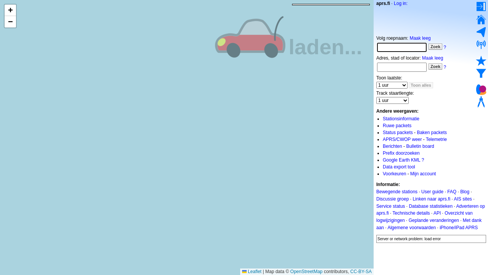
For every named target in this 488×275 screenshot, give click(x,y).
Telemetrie (436, 139)
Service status (390, 206)
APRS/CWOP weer (402, 139)
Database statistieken (431, 206)
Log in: (401, 3)
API (437, 213)
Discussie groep (392, 199)
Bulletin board (420, 146)
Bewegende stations (396, 191)
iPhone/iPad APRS (459, 227)
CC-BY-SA (361, 271)
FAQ (451, 191)
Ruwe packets (397, 125)
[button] (10, 10)
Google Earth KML (401, 160)
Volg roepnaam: (392, 38)
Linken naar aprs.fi (431, 199)
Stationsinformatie (401, 118)
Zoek (435, 46)
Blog (464, 191)
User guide (432, 191)
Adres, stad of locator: (398, 58)
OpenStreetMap (306, 271)
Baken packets (432, 132)
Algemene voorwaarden (411, 227)
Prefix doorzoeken (401, 153)
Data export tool (399, 167)
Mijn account (423, 173)
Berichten (392, 146)
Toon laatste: (389, 78)
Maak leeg (419, 38)
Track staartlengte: (395, 93)
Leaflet (252, 271)
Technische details (411, 213)
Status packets (398, 132)
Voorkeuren (394, 173)
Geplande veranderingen (434, 220)
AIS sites (463, 199)
